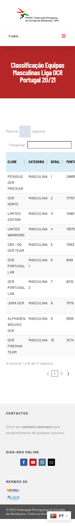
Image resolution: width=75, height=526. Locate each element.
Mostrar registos (25, 132)
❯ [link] (68, 374)
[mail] (51, 462)
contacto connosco (37, 426)
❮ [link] (47, 374)
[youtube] (33, 462)
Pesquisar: (17, 145)
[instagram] (42, 462)
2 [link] (62, 373)
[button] (24, 162)
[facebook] (23, 462)
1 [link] (55, 373)
